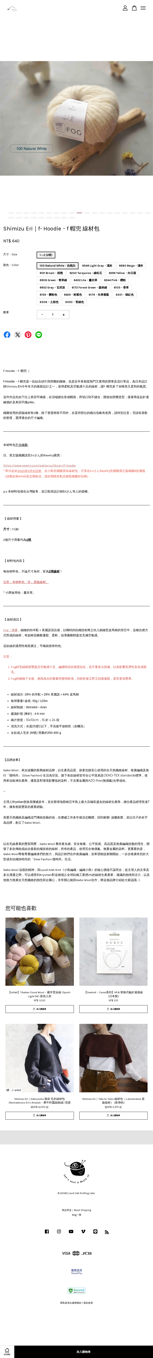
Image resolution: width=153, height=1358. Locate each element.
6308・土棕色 (49, 302)
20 (11, 217)
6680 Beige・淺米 (131, 265)
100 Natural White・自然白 (57, 265)
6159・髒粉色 (48, 294)
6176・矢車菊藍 (99, 294)
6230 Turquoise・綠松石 (86, 273)
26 (56, 217)
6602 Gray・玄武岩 (52, 287)
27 (64, 217)
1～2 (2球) (46, 255)
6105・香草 (121, 287)
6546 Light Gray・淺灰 (97, 265)
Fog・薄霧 (10, 630)
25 (49, 217)
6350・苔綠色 (74, 302)
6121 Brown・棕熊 (51, 273)
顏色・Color (11, 265)
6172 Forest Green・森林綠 (89, 287)
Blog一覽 (76, 1215)
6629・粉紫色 (73, 294)
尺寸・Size (10, 254)
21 (18, 217)
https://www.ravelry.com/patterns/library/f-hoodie (39, 465)
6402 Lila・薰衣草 (85, 280)
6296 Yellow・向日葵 (122, 273)
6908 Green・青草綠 (53, 280)
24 (41, 217)
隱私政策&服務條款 (70, 1302)
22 (26, 217)
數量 (6, 312)
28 (72, 217)
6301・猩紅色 (125, 294)
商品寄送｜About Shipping (76, 1210)
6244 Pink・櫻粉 (115, 280)
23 (34, 217)
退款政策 (88, 1302)
